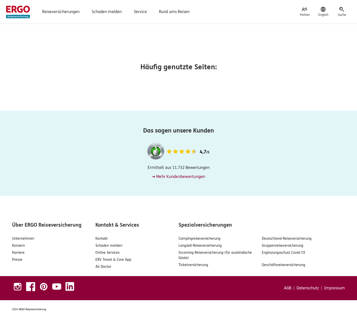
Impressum (334, 288)
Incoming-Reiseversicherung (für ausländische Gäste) (215, 255)
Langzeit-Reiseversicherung (200, 245)
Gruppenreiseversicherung (282, 245)
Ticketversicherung (193, 265)
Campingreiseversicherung (199, 238)
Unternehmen (23, 238)
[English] (323, 11)
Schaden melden (107, 11)
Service (140, 11)
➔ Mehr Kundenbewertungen (178, 176)
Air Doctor (103, 267)
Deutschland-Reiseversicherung (287, 238)
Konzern (18, 245)
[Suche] (342, 11)
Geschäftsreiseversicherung (283, 265)
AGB (287, 288)
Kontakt (101, 238)
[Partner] (305, 11)
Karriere (18, 252)
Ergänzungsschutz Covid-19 (283, 252)
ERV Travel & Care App (113, 260)
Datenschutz (307, 288)
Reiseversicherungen (61, 11)
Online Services (107, 252)
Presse (17, 260)
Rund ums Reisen (174, 11)
